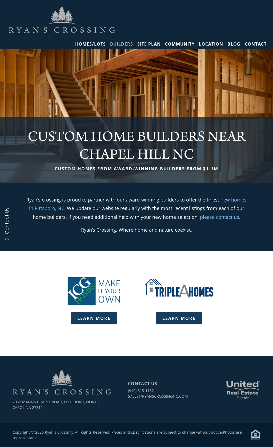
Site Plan (149, 44)
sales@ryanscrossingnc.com (158, 396)
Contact (256, 44)
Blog (233, 44)
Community (180, 44)
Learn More (94, 318)
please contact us (219, 217)
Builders (121, 44)
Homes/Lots (90, 44)
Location (211, 44)
